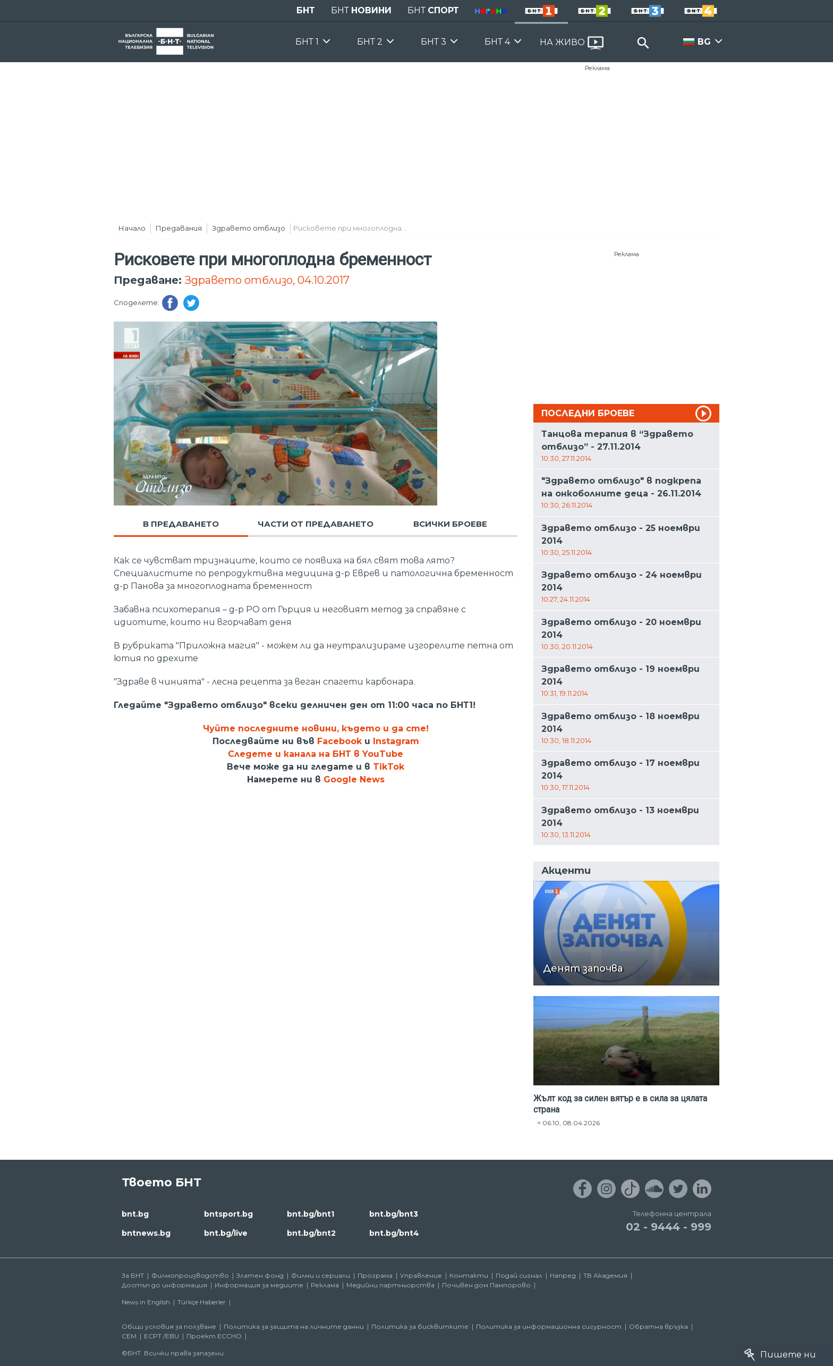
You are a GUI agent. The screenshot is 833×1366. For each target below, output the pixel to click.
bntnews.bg (146, 1233)
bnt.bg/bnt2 (311, 1233)
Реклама (597, 68)
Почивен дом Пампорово (486, 1285)
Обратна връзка (658, 1326)
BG (704, 42)
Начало (132, 228)
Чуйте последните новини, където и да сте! (316, 728)
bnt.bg (135, 1214)
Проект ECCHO (214, 1336)
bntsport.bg (228, 1214)
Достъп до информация (164, 1285)
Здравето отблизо (248, 228)
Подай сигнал (519, 1275)
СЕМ (129, 1336)
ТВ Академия (605, 1275)
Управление (421, 1275)
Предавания (179, 228)
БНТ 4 (497, 42)
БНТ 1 (307, 42)
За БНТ (133, 1275)
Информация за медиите (259, 1285)
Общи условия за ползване (169, 1326)
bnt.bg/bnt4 (394, 1233)
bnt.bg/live (226, 1233)
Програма (375, 1275)
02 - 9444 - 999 (668, 1226)
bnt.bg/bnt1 (310, 1214)
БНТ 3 (433, 42)
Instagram (396, 741)
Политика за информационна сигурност (549, 1326)
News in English (146, 1302)
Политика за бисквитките (420, 1326)
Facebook (339, 741)
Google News (354, 779)
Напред (563, 1275)
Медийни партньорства (390, 1285)
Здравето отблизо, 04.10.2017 (267, 280)
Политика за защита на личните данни (294, 1326)
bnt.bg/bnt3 (393, 1214)
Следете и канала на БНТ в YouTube (315, 754)
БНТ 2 (369, 42)
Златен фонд (260, 1275)
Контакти (468, 1275)
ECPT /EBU (161, 1336)
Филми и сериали (320, 1275)
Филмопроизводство (190, 1275)
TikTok (388, 767)
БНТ (305, 10)
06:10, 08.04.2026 (571, 1123)
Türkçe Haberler (201, 1302)
